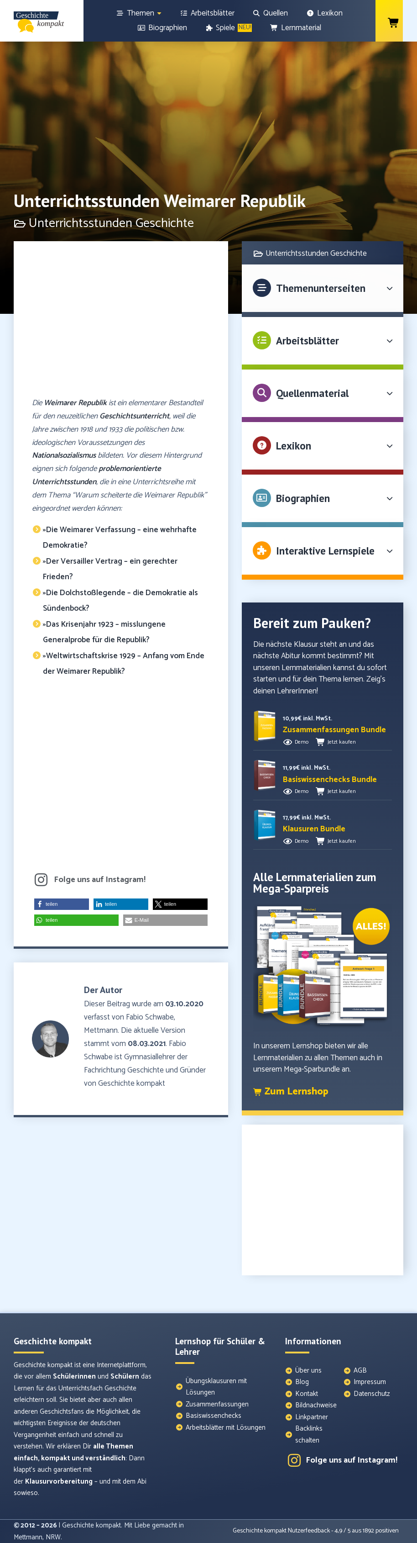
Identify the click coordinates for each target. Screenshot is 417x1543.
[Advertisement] (121, 323)
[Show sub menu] (159, 13)
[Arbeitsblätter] (207, 13)
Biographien (303, 498)
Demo (301, 742)
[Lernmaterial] (295, 28)
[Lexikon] (324, 13)
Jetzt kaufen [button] (342, 742)
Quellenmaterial (312, 393)
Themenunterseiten (320, 288)
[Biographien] (162, 28)
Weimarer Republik (75, 402)
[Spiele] (228, 28)
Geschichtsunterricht (134, 416)
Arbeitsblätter (307, 340)
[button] (61, 904)
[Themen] (139, 13)
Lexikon (293, 445)
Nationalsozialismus (64, 455)
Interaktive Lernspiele (325, 550)
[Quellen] (270, 13)
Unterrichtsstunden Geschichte (316, 253)
